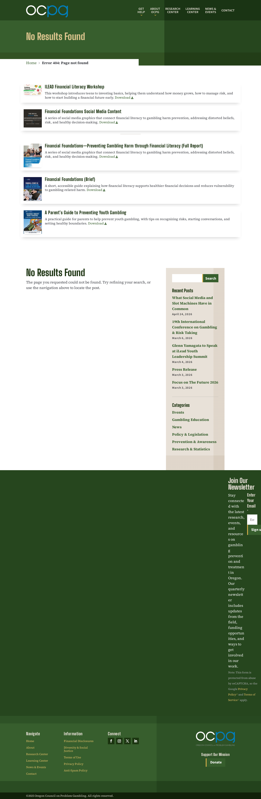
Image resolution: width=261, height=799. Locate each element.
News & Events (210, 10)
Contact (228, 10)
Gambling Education (190, 419)
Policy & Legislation (190, 434)
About (30, 748)
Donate (216, 762)
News (177, 427)
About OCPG (155, 10)
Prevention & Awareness (194, 441)
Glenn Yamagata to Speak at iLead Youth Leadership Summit (195, 351)
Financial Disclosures (79, 741)
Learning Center (193, 10)
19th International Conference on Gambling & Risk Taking (194, 327)
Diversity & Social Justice (76, 749)
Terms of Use (72, 757)
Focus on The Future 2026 (195, 382)
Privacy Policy (73, 764)
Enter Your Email (251, 503)
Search (210, 278)
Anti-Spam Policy (75, 770)
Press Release (184, 369)
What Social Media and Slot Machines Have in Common (192, 303)
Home (31, 62)
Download (122, 97)
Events (178, 412)
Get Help (141, 10)
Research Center (172, 10)
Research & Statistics (191, 449)
